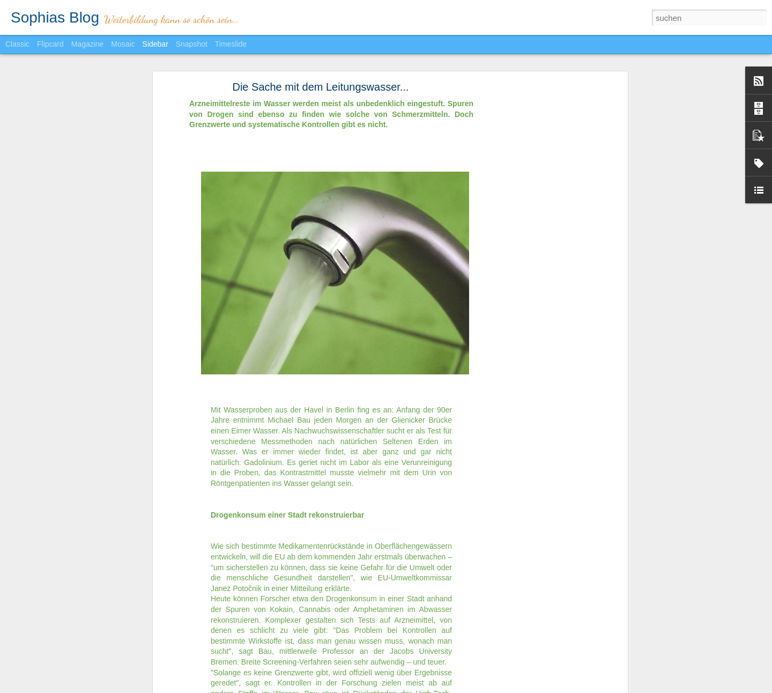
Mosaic (123, 44)
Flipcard (50, 44)
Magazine (87, 44)
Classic (17, 44)
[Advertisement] (532, 249)
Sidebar (155, 44)
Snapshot (191, 44)
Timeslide (231, 44)
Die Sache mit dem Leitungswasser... (320, 80)
